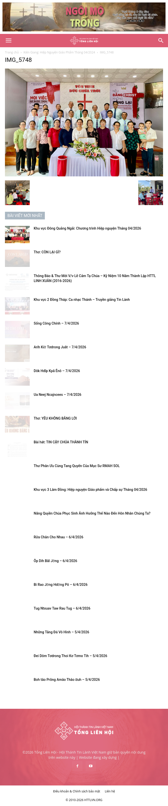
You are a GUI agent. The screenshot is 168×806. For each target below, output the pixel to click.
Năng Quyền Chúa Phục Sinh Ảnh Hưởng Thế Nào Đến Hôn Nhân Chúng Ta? (92, 513)
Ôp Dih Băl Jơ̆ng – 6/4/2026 (55, 561)
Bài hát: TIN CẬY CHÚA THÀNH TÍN (61, 442)
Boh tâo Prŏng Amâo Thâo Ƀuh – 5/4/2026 (67, 680)
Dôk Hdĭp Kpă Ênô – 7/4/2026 (57, 371)
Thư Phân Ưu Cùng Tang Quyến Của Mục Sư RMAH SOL (77, 466)
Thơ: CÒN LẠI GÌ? (47, 252)
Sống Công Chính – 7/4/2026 (56, 323)
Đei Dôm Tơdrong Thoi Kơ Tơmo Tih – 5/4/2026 (70, 656)
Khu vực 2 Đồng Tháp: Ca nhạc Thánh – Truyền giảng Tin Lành (82, 300)
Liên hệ (110, 791)
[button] (8, 40)
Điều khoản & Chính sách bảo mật (76, 791)
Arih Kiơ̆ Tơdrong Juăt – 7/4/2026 (60, 347)
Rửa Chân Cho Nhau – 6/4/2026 (58, 537)
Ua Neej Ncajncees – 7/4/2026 (57, 395)
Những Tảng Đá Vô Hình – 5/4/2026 (61, 632)
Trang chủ (12, 52)
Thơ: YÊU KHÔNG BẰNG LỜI (55, 418)
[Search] (161, 40)
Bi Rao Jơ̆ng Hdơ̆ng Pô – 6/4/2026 (60, 585)
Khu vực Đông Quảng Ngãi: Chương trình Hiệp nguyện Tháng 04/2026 (87, 228)
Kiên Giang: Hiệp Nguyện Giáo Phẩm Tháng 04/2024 (59, 52)
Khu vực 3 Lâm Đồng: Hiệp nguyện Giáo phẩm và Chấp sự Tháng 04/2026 (90, 490)
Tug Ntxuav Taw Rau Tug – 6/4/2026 (62, 608)
